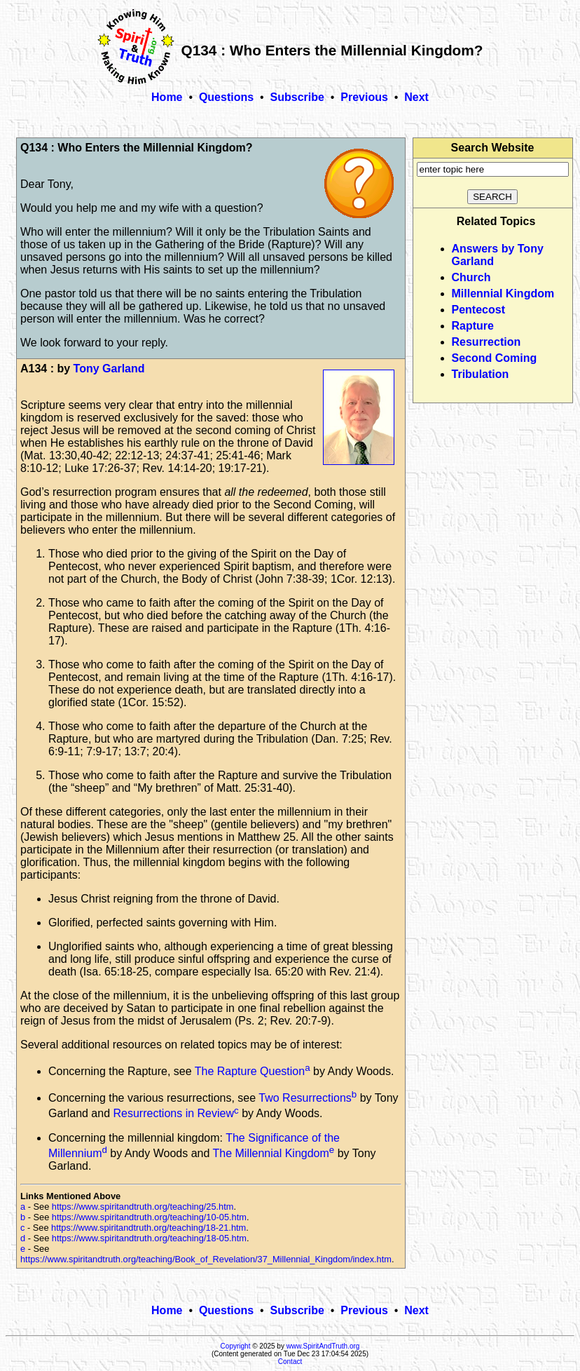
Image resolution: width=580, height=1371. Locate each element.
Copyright (236, 1346)
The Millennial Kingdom (271, 1153)
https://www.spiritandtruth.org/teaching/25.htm (143, 1206)
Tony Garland (109, 368)
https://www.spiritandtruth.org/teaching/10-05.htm (149, 1217)
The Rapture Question (250, 1071)
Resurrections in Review (174, 1114)
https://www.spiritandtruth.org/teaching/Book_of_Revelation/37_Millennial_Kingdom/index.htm (206, 1259)
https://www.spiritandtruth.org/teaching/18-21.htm (148, 1227)
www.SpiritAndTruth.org (323, 1346)
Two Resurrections (305, 1098)
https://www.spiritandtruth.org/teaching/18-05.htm (149, 1238)
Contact (290, 1361)
